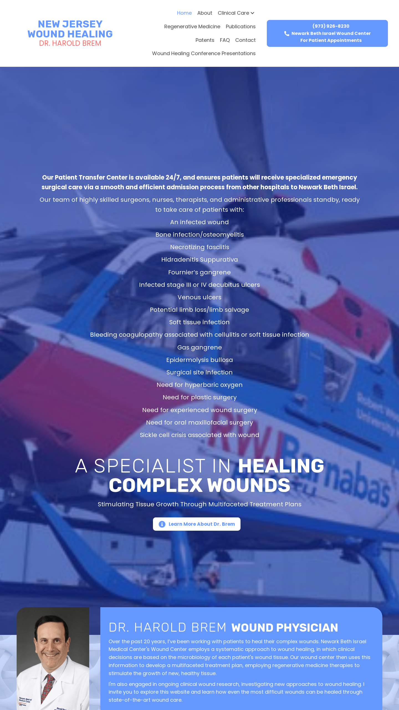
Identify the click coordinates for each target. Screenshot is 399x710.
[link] (184, 13)
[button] (252, 13)
